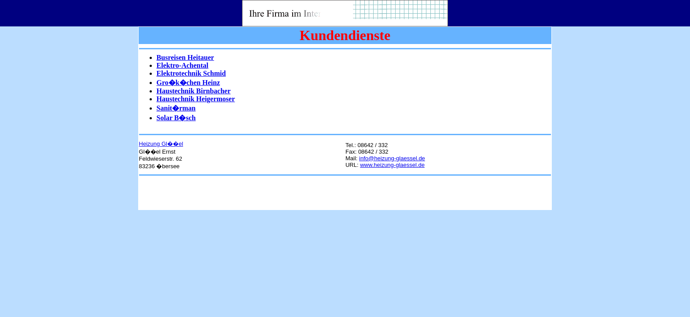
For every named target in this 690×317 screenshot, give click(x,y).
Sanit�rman (176, 108)
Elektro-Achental (183, 65)
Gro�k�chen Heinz (188, 82)
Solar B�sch (176, 118)
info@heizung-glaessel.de (392, 158)
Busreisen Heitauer (185, 57)
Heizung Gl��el (161, 143)
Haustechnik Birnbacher (194, 91)
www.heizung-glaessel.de (392, 165)
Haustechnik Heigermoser (196, 99)
